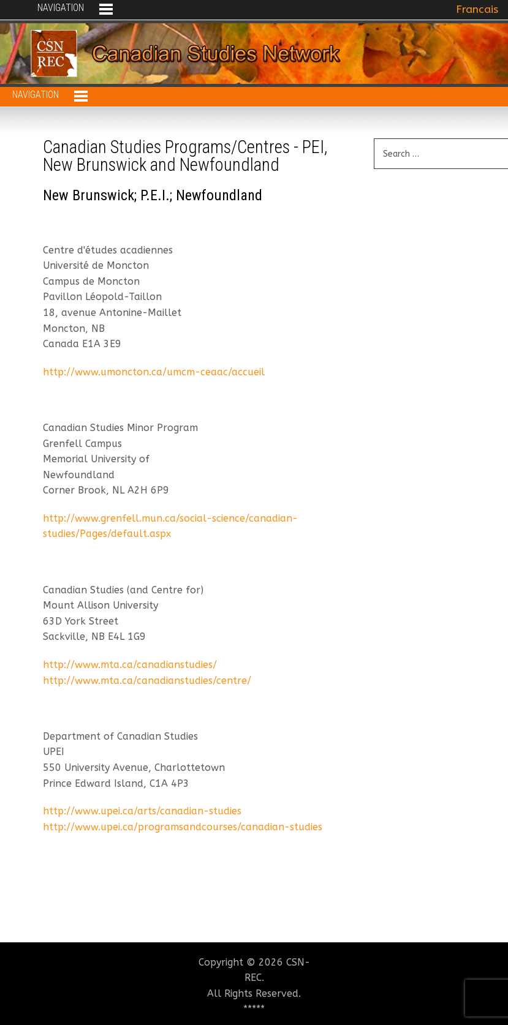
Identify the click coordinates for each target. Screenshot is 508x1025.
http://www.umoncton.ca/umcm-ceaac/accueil (154, 372)
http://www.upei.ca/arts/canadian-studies (142, 811)
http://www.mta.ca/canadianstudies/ (130, 664)
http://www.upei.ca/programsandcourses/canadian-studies (182, 827)
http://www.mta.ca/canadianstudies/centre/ (147, 680)
